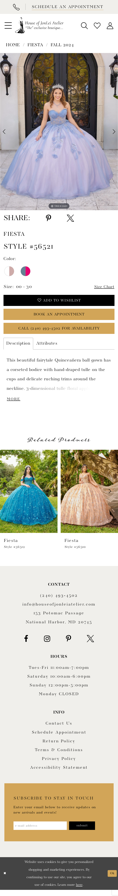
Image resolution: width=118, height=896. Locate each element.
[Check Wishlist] (97, 25)
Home (13, 45)
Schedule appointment (59, 737)
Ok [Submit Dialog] (111, 880)
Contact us (59, 729)
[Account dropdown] (110, 25)
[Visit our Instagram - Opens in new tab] (47, 644)
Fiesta (35, 45)
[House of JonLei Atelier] (39, 25)
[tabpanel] (59, 131)
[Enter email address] (43, 831)
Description (18, 347)
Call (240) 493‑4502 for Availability (59, 332)
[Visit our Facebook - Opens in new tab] (26, 644)
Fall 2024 (62, 45)
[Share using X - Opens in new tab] (70, 218)
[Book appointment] (67, 7)
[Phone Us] (16, 7)
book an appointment (59, 317)
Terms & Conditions (59, 755)
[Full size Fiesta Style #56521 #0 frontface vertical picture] (59, 131)
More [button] (14, 404)
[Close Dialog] (5, 880)
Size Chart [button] (103, 287)
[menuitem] (8, 25)
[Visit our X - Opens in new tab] (90, 644)
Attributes (46, 347)
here (79, 891)
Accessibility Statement (59, 773)
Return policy (59, 746)
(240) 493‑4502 (59, 601)
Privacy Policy (59, 764)
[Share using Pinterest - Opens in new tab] (48, 218)
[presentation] (29, 496)
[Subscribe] (89, 831)
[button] (8, 25)
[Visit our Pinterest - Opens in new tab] (68, 644)
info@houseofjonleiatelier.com (59, 609)
